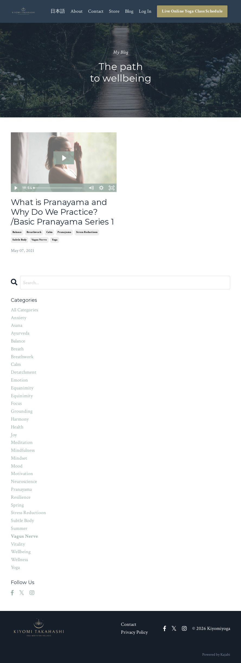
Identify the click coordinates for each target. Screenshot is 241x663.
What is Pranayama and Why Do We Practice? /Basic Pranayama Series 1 (62, 212)
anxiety (18, 318)
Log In (145, 11)
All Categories (24, 310)
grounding (22, 411)
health (17, 427)
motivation (22, 473)
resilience (21, 497)
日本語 (57, 11)
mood (17, 466)
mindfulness (23, 450)
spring (17, 505)
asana (16, 325)
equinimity (22, 396)
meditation (22, 442)
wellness (19, 559)
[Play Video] (16, 188)
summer (19, 528)
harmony (20, 419)
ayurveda (20, 333)
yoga (54, 240)
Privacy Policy (134, 632)
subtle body (19, 240)
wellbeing (21, 552)
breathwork (34, 232)
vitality (18, 544)
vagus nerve (39, 240)
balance (17, 232)
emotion (19, 380)
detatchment (23, 372)
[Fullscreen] (112, 188)
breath (17, 349)
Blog (129, 11)
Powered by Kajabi (216, 654)
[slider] (58, 188)
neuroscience (24, 481)
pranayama (64, 232)
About (76, 11)
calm (49, 232)
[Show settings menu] (101, 188)
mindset (19, 458)
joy (14, 435)
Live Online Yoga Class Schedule (192, 11)
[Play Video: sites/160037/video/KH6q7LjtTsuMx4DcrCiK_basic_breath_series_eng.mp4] (63, 158)
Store (114, 11)
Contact (96, 11)
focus (16, 403)
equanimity (22, 388)
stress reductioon (87, 232)
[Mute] (91, 188)
